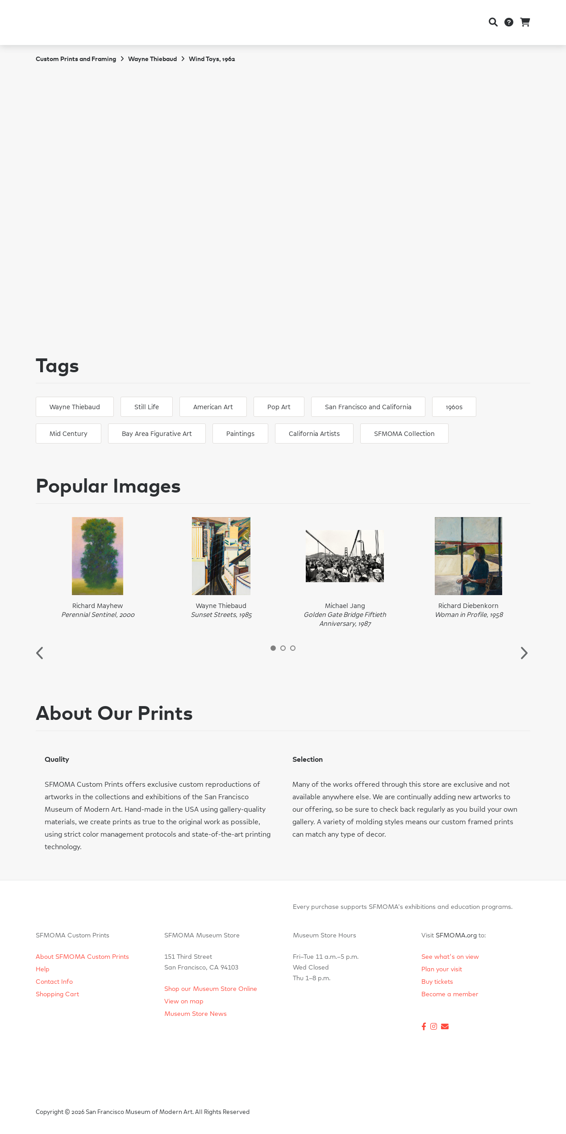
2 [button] (283, 648)
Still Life (146, 407)
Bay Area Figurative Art (157, 434)
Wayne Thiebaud (152, 59)
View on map (184, 1001)
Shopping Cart (57, 994)
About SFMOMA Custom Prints (82, 957)
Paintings (240, 434)
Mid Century (68, 434)
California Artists (314, 434)
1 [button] (273, 648)
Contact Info (54, 982)
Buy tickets (437, 982)
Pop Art (279, 407)
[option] (97, 568)
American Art (213, 407)
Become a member (450, 994)
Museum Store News (195, 1014)
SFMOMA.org (456, 936)
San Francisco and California (368, 407)
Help (43, 969)
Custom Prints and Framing (76, 59)
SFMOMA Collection (404, 434)
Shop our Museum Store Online (210, 989)
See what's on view (450, 957)
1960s (454, 407)
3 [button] (292, 648)
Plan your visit (441, 969)
